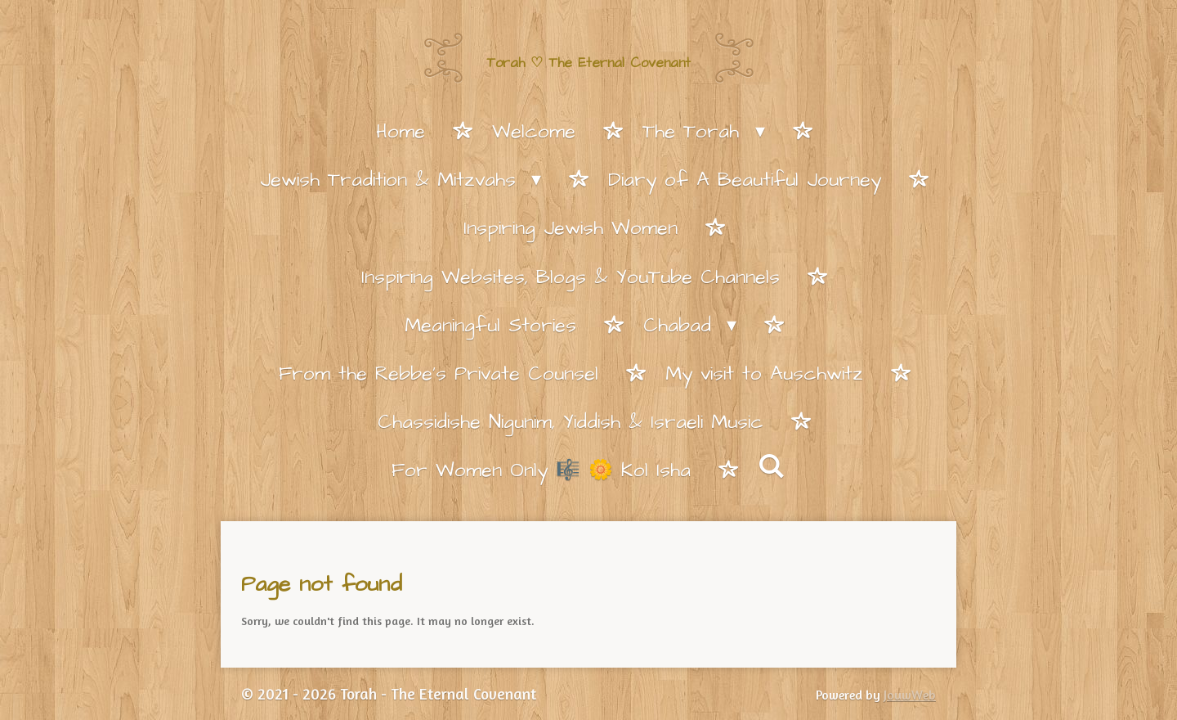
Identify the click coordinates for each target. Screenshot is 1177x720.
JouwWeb (910, 695)
